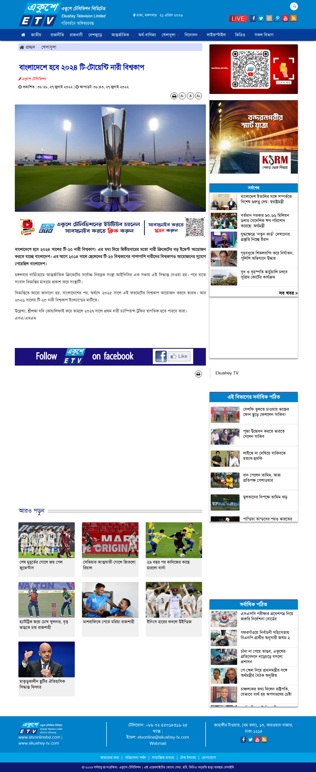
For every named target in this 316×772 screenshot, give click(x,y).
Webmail (158, 743)
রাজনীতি (57, 35)
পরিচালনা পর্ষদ (135, 757)
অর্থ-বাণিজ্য (147, 35)
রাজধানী (76, 35)
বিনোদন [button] (193, 35)
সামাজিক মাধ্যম (163, 757)
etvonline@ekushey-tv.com (163, 737)
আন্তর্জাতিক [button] (122, 35)
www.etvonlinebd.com (39, 737)
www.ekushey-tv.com (38, 743)
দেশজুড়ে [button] (97, 35)
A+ (199, 96)
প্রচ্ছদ (27, 47)
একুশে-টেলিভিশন (130, 767)
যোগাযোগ (209, 757)
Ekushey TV (227, 373)
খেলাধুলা (48, 47)
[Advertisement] (110, 447)
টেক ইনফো (188, 757)
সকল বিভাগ (266, 35)
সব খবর (288, 293)
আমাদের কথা (110, 757)
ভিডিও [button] (242, 35)
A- (182, 96)
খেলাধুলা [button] (170, 35)
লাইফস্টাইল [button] (218, 35)
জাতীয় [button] (38, 35)
